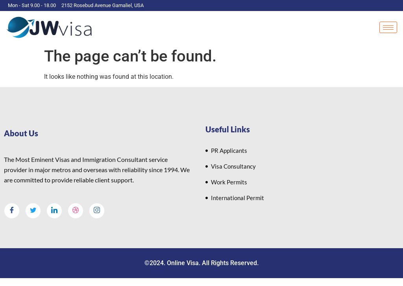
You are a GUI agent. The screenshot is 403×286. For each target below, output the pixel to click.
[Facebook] (12, 211)
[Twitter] (33, 211)
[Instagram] (97, 211)
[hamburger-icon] (388, 27)
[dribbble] (75, 211)
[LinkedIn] (54, 211)
